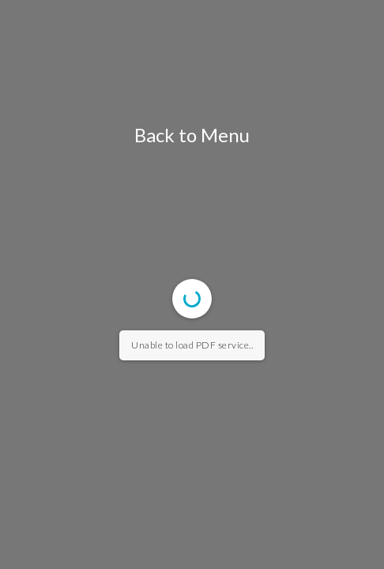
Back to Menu (192, 134)
